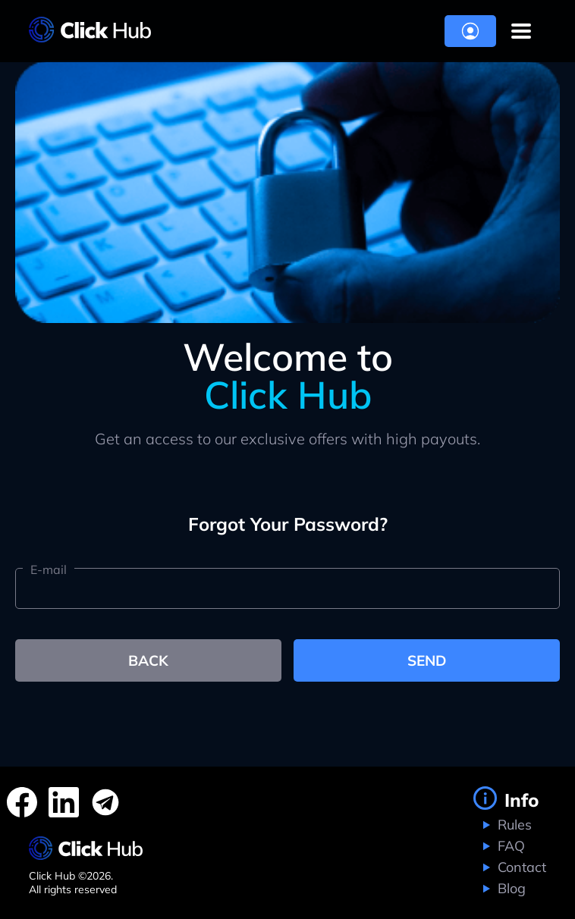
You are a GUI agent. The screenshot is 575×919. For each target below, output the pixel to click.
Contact (520, 867)
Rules (513, 824)
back (148, 660)
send (426, 660)
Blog (510, 888)
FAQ (509, 846)
